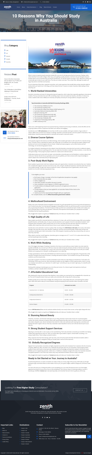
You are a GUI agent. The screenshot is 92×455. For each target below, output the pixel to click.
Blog (41, 7)
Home (18, 7)
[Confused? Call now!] (74, 7)
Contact (55, 7)
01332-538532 (81, 8)
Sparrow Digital (86, 453)
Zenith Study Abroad (14, 453)
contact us (80, 390)
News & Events (47, 7)
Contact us (52, 213)
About (23, 7)
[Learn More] (14, 133)
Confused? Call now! (81, 6)
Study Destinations (32, 7)
